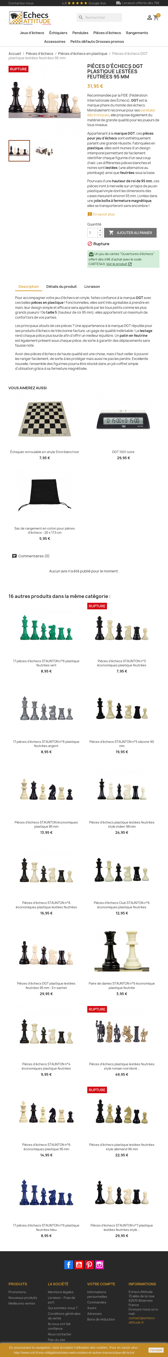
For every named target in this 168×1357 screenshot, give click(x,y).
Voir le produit (119, 264)
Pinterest (89, 1264)
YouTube (79, 1264)
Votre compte (101, 1284)
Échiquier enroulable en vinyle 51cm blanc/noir (44, 452)
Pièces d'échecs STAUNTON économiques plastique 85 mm (46, 824)
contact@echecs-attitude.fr (142, 1320)
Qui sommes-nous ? (63, 1308)
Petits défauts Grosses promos (97, 41)
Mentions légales (61, 1292)
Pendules (80, 32)
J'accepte (156, 1350)
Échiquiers (58, 32)
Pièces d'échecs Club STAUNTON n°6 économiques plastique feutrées (122, 905)
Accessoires (54, 41)
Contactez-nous (21, 3)
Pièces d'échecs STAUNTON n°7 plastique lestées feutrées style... (122, 1227)
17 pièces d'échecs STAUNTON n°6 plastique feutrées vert (46, 663)
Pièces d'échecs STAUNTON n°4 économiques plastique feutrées (46, 1066)
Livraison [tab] (92, 286)
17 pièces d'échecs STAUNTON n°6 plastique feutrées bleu (46, 1227)
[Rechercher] (99, 17)
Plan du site (56, 1340)
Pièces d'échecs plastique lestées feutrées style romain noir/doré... (121, 1066)
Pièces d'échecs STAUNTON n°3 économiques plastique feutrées (121, 663)
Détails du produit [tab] (61, 286)
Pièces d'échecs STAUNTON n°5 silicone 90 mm (121, 744)
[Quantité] (92, 233)
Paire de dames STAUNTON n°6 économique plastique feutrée (122, 985)
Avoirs (91, 1308)
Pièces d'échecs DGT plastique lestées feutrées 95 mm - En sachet (46, 985)
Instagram (99, 1264)
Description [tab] (29, 286)
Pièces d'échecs (107, 32)
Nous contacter (60, 1334)
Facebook (68, 1264)
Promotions (17, 1292)
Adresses (94, 1314)
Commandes (96, 1302)
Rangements (137, 32)
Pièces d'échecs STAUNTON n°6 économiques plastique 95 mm (46, 1147)
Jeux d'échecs (32, 32)
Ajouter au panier (130, 233)
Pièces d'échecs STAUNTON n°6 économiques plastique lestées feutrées (46, 905)
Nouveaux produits (23, 1298)
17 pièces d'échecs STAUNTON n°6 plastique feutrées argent (46, 744)
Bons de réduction (101, 1319)
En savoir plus (101, 214)
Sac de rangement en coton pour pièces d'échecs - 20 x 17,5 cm (44, 530)
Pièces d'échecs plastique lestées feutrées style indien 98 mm (121, 824)
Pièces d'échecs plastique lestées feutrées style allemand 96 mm (121, 1147)
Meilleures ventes (22, 1303)
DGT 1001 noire (123, 452)
